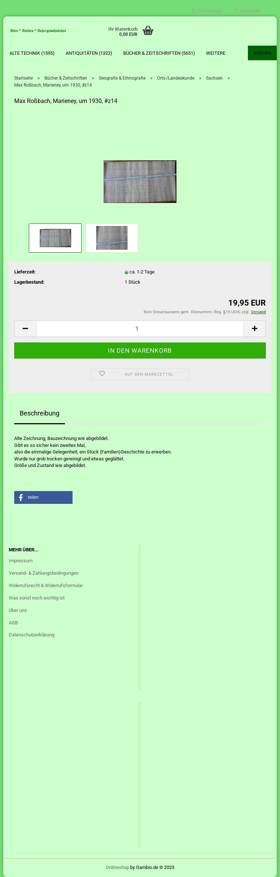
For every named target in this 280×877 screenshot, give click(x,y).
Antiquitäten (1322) (89, 53)
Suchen (262, 53)
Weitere (215, 53)
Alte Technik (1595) (32, 53)
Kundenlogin (207, 11)
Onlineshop (117, 867)
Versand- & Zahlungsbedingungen (43, 573)
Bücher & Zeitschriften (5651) (159, 53)
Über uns (18, 610)
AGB (13, 622)
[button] (43, 497)
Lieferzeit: (25, 272)
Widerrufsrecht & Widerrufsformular (46, 585)
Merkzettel (247, 11)
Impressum (20, 560)
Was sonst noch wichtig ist (37, 598)
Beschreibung (39, 413)
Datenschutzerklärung (31, 634)
